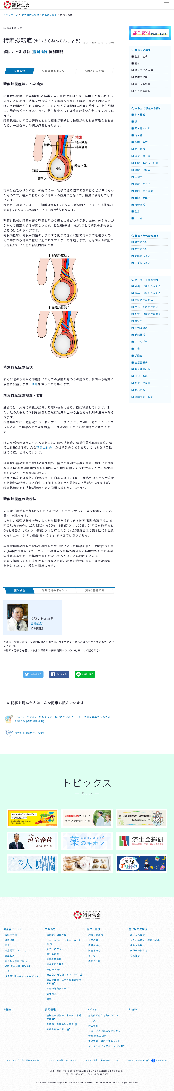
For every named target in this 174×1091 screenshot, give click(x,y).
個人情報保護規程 (30, 1060)
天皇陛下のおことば (16, 950)
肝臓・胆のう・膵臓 (145, 163)
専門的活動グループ (58, 988)
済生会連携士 (54, 954)
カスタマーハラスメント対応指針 (82, 1060)
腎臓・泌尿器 (141, 170)
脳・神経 (138, 114)
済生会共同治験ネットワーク (64, 974)
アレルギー (140, 341)
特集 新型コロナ (97, 1035)
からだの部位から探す (146, 108)
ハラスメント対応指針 (52, 1060)
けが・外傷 (140, 376)
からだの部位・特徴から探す (146, 940)
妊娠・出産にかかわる (146, 314)
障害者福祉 (94, 950)
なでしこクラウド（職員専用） (132, 1060)
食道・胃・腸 (141, 156)
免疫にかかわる (142, 300)
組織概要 (10, 940)
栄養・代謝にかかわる (146, 286)
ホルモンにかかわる (145, 307)
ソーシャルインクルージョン (106, 1046)
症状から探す (141, 50)
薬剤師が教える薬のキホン (103, 1015)
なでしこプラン (55, 949)
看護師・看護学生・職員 (62, 1024)
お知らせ (8, 1009)
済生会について (12, 929)
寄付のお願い (54, 969)
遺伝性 (137, 320)
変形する (138, 390)
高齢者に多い (141, 255)
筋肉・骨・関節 (142, 190)
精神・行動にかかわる (146, 293)
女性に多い (140, 249)
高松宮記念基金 (55, 964)
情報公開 (51, 993)
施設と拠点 (93, 929)
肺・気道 (138, 149)
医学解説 (19, 71)
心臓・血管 (140, 142)
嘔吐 (35, 384)
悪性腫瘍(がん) (142, 369)
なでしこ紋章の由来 (16, 960)
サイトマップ (12, 1060)
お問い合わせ (107, 1060)
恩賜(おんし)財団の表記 (18, 965)
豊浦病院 (40, 51)
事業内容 (50, 929)
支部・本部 (94, 960)
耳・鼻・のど (141, 128)
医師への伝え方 (138, 950)
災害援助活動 (54, 959)
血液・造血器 (141, 197)
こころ (137, 218)
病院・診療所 (95, 935)
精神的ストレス (142, 397)
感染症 (137, 355)
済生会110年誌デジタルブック (22, 975)
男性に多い (140, 242)
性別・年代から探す (145, 235)
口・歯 (137, 135)
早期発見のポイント (55, 71)
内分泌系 (138, 204)
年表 (7, 970)
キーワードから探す (145, 280)
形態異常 (138, 334)
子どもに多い (141, 262)
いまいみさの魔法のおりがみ (104, 1030)
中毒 (136, 348)
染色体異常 (140, 327)
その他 (92, 955)
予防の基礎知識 (94, 71)
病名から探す (137, 945)
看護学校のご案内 (58, 1029)
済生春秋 (93, 1025)
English (134, 1009)
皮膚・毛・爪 (141, 183)
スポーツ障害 (141, 383)
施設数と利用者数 (56, 935)
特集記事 (135, 955)
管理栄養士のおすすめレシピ (104, 1040)
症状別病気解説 (138, 929)
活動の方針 (11, 935)
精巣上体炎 (44, 447)
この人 (92, 1020)
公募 (49, 998)
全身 (136, 211)
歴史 (7, 945)
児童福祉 (93, 940)
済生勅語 (10, 955)
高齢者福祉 (94, 945)
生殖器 (137, 176)
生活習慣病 (140, 362)
